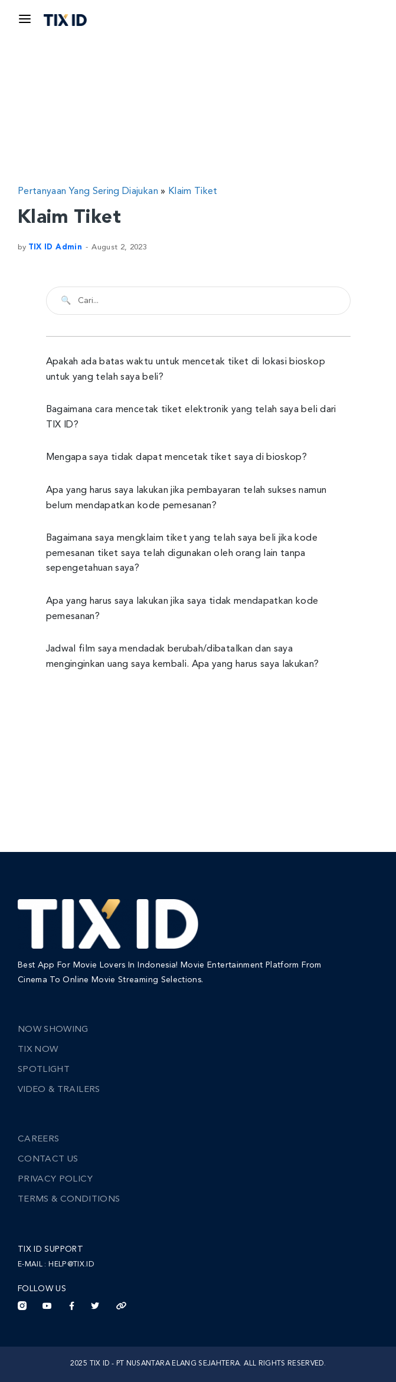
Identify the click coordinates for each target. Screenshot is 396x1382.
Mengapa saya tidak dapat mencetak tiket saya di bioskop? (176, 457)
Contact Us (48, 1159)
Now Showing (53, 1029)
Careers (38, 1139)
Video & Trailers (59, 1089)
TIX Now (38, 1049)
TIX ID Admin (55, 247)
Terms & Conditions (69, 1199)
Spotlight (44, 1069)
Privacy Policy (55, 1179)
